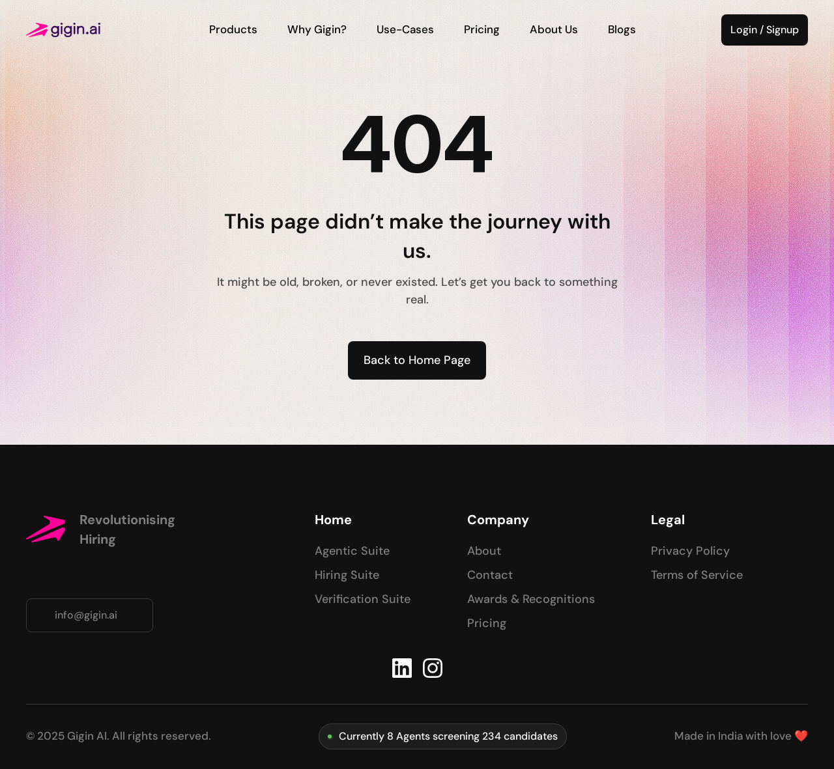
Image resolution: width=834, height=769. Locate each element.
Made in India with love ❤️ (741, 736)
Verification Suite (362, 599)
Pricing (486, 623)
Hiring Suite (347, 575)
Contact (490, 575)
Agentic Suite (352, 551)
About (484, 551)
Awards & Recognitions (531, 599)
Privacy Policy (690, 551)
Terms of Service (697, 575)
